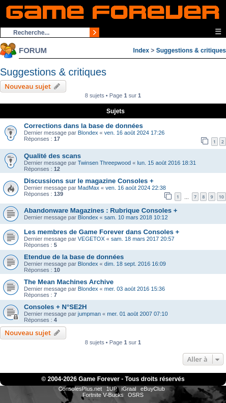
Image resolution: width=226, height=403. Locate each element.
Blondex (88, 133)
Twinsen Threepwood (104, 163)
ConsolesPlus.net (80, 389)
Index (141, 50)
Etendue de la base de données (74, 257)
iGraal (128, 389)
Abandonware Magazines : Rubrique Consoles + (101, 210)
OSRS (136, 395)
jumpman (89, 314)
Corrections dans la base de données (83, 126)
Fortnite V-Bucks (103, 395)
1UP (111, 389)
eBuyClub (152, 389)
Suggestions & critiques (191, 50)
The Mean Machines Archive (69, 282)
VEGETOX (91, 239)
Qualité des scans (52, 156)
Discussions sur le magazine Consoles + (89, 181)
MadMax (88, 188)
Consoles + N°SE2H (55, 307)
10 (221, 196)
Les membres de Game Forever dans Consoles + (101, 232)
